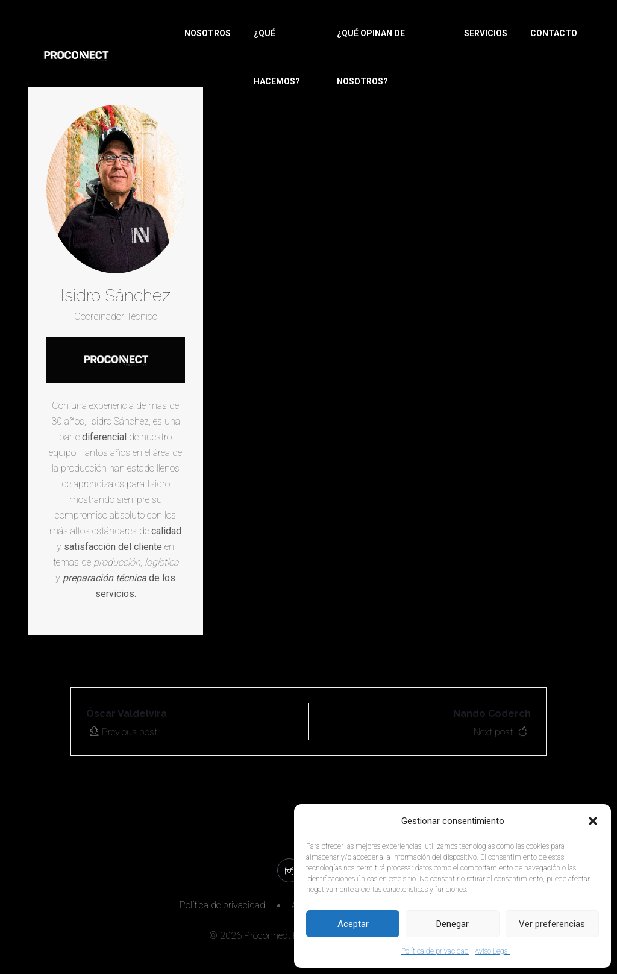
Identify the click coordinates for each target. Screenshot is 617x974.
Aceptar (353, 924)
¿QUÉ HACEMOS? (277, 57)
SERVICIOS (485, 33)
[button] (593, 821)
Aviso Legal (492, 951)
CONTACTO (553, 33)
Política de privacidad (435, 951)
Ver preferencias (552, 924)
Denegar (452, 924)
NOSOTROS (207, 33)
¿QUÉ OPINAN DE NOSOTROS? (371, 57)
